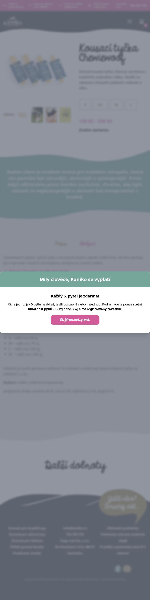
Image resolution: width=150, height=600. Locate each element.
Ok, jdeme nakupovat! (75, 319)
